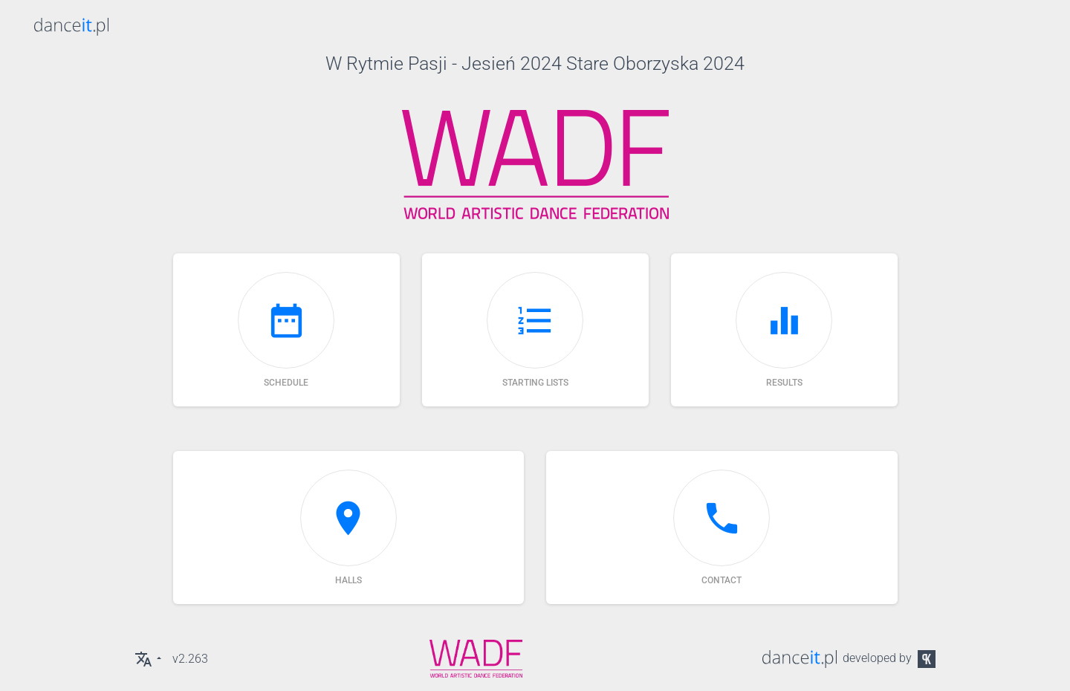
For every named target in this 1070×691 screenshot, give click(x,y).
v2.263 (190, 659)
